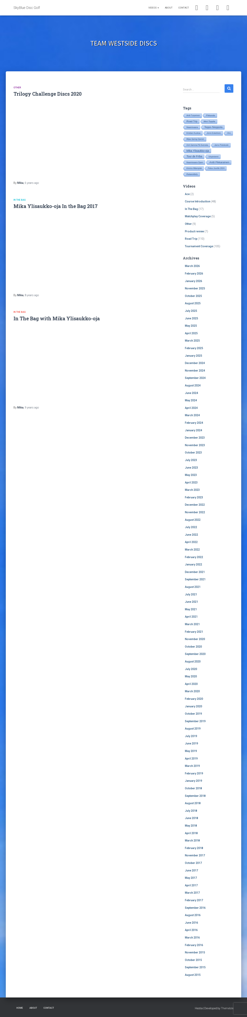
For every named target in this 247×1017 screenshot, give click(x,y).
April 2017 (191, 885)
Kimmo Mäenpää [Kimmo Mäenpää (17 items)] (194, 168)
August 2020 (192, 661)
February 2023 (194, 497)
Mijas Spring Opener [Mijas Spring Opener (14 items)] (195, 139)
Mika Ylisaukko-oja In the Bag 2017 (56, 206)
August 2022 (192, 519)
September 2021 (195, 579)
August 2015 (192, 974)
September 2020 (195, 654)
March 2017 (192, 892)
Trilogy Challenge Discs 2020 (48, 94)
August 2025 (192, 303)
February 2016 (194, 945)
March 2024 (192, 415)
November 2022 (195, 512)
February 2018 (194, 848)
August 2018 (192, 803)
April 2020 (191, 683)
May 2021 (191, 609)
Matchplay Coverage (198, 216)
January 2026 (193, 281)
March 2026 (192, 266)
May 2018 (191, 825)
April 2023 (191, 482)
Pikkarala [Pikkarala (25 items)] (210, 115)
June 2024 (191, 393)
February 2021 (194, 631)
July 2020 (191, 669)
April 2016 (191, 930)
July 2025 (191, 310)
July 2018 (191, 810)
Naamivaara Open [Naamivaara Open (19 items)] (195, 162)
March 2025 (192, 340)
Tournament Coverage (199, 246)
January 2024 (193, 430)
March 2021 (192, 624)
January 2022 (193, 564)
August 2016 (192, 915)
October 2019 (193, 713)
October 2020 (193, 646)
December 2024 (195, 363)
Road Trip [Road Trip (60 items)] (192, 121)
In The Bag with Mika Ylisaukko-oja (57, 318)
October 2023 (193, 452)
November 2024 (195, 370)
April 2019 (191, 758)
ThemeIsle (227, 1008)
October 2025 (193, 296)
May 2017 (191, 877)
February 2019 (194, 773)
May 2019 (191, 751)
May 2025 (191, 325)
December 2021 (195, 572)
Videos (153, 7)
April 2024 (191, 407)
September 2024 (195, 377)
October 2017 (193, 862)
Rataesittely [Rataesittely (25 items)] (192, 174)
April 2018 (191, 833)
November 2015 (195, 952)
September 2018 (195, 795)
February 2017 (194, 900)
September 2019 (195, 721)
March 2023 (192, 489)
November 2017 (195, 855)
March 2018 (192, 840)
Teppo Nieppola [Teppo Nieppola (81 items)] (213, 127)
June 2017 (191, 870)
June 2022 (191, 534)
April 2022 (191, 542)
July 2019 (191, 736)
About (169, 7)
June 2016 (191, 922)
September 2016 (195, 907)
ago (32, 182)
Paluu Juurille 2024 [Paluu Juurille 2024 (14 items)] (216, 168)
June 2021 (191, 601)
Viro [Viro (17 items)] (229, 133)
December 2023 (195, 437)
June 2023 (191, 467)
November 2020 (195, 639)
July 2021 (191, 594)
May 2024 (191, 400)
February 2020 (194, 698)
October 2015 (193, 960)
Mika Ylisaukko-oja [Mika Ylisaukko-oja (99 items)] (198, 150)
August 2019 (192, 728)
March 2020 (192, 691)
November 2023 (195, 445)
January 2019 (193, 780)
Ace (187, 194)
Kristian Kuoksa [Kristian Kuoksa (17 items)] (193, 133)
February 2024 (194, 422)
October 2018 (193, 788)
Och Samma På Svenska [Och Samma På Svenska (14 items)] (197, 145)
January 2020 (193, 706)
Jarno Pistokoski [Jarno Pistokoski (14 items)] (221, 145)
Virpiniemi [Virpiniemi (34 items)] (213, 156)
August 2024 (192, 385)
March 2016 (192, 937)
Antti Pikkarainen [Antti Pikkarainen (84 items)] (219, 162)
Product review (194, 231)
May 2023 (191, 475)
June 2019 (191, 743)
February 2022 (194, 557)
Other (17, 87)
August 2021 (192, 586)
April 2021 (191, 616)
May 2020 (191, 676)
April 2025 (191, 333)
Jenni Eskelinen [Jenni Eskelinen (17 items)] (214, 133)
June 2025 (191, 318)
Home (19, 1008)
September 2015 (195, 967)
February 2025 (194, 348)
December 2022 (195, 504)
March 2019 (192, 765)
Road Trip (191, 238)
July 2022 (191, 527)
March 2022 (192, 549)
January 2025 (193, 355)
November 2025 (195, 288)
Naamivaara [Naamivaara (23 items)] (192, 127)
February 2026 (194, 273)
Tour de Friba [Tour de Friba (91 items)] (194, 156)
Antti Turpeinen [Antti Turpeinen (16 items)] (193, 115)
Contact (183, 7)
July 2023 (191, 460)
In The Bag (20, 200)
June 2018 (191, 818)
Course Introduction (197, 201)
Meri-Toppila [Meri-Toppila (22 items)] (209, 121)
